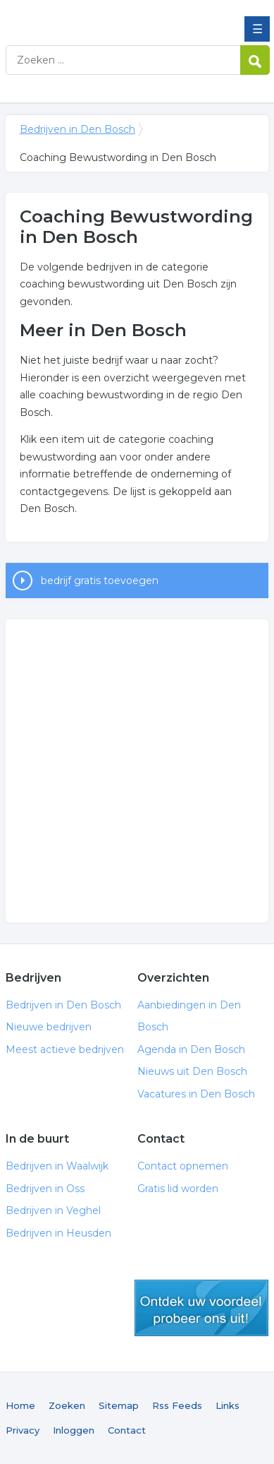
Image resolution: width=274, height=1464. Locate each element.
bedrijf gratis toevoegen (99, 580)
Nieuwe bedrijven (49, 1026)
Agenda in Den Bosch (191, 1049)
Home (20, 1405)
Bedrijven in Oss (45, 1188)
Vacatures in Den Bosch (196, 1094)
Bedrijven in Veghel (53, 1210)
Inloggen (73, 1430)
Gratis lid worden (177, 1188)
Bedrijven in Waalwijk (57, 1166)
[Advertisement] (137, 770)
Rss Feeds (177, 1405)
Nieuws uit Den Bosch (192, 1071)
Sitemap (119, 1405)
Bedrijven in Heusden (58, 1233)
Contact (127, 1430)
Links (227, 1405)
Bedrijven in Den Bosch (108, 16)
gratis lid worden (201, 1308)
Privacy (22, 1430)
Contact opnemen (182, 1166)
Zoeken (67, 1405)
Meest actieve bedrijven (65, 1049)
